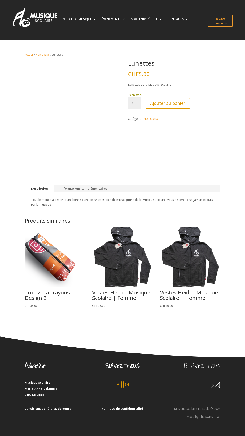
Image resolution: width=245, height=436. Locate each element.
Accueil (29, 54)
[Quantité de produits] (134, 103)
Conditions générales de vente (48, 409)
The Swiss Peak (209, 417)
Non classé (43, 54)
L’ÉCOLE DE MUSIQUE (77, 19)
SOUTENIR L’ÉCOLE (144, 19)
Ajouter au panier (167, 103)
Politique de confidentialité (122, 409)
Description (39, 188)
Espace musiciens (220, 21)
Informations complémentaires (84, 188)
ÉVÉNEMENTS (111, 19)
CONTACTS (175, 19)
